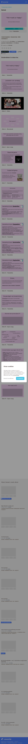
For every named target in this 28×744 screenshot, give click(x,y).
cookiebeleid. (16, 375)
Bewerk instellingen (9, 378)
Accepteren (20, 378)
